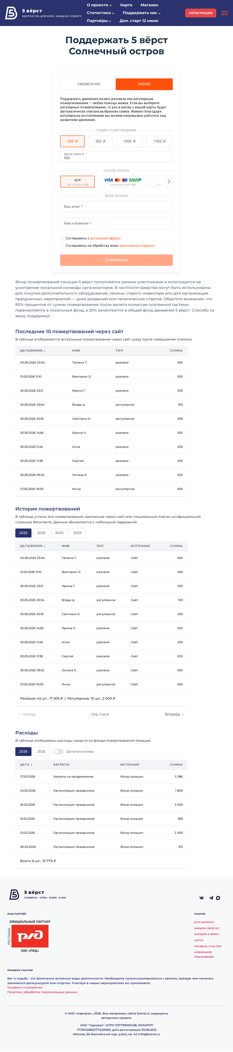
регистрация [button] (200, 13)
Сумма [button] (176, 351)
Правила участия (207, 947)
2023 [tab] (77, 533)
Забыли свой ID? (206, 928)
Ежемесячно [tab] (88, 84)
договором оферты (105, 238)
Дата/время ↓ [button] (32, 351)
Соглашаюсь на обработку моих (110, 246)
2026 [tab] (23, 533)
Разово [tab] (144, 84)
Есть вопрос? (204, 922)
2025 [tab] (41, 533)
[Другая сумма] (116, 158)
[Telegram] (211, 899)
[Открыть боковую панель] (224, 13)
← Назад (26, 715)
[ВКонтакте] (201, 899)
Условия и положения (25, 988)
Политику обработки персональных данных (42, 993)
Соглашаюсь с (93, 238)
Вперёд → (175, 715)
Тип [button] (119, 351)
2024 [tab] (59, 533)
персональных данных (137, 246)
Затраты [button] (61, 765)
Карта (198, 940)
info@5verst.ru (149, 1035)
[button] (110, 5)
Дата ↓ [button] (26, 765)
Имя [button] (76, 351)
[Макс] (221, 899)
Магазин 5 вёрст (206, 934)
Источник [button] (140, 546)
